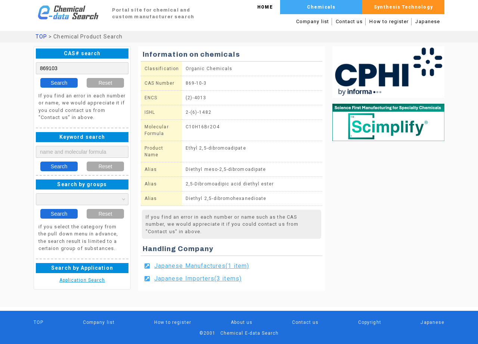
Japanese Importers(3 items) (198, 278)
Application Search (82, 280)
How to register (389, 21)
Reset (105, 83)
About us (241, 322)
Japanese (427, 21)
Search (59, 83)
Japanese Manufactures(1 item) (201, 265)
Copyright (369, 322)
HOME (265, 7)
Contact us (349, 21)
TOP (41, 37)
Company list (312, 21)
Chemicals (321, 7)
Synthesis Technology (403, 7)
